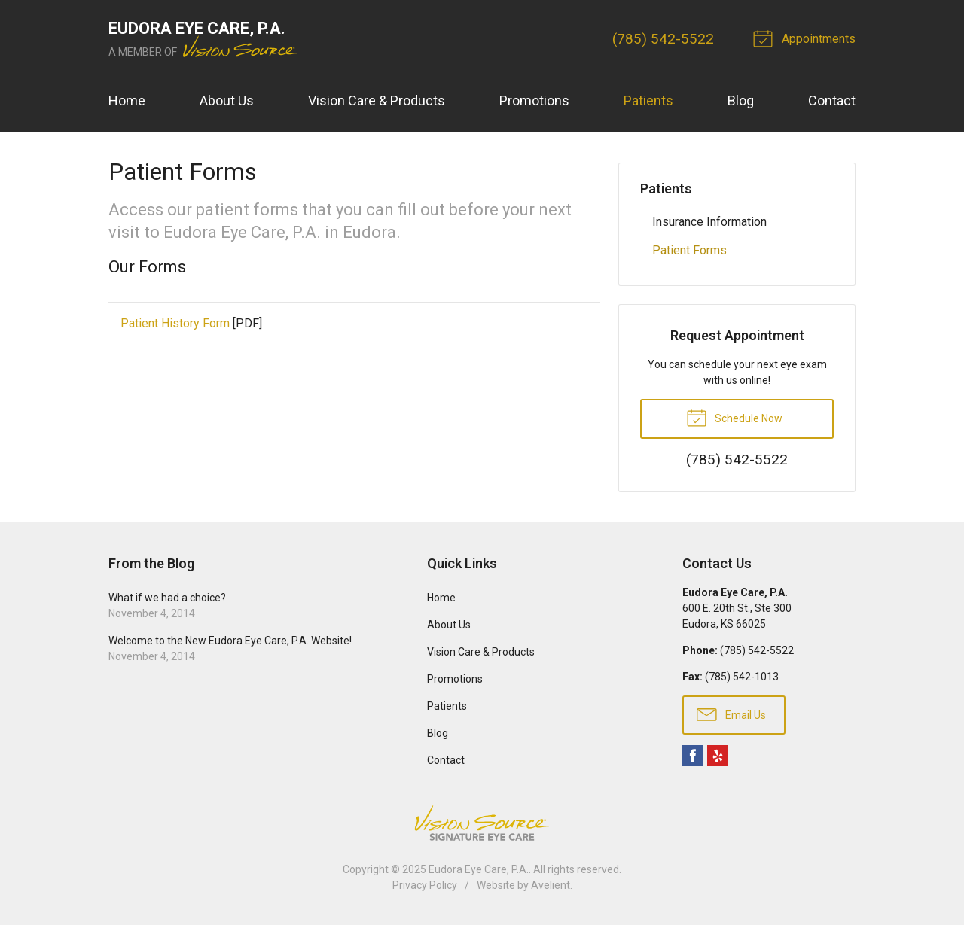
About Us (227, 100)
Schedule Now (734, 417)
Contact (832, 100)
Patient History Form (175, 323)
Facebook (692, 755)
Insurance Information (709, 222)
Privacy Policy (424, 885)
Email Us (731, 713)
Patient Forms (689, 250)
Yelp (717, 755)
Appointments (807, 37)
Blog (741, 100)
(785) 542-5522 (663, 38)
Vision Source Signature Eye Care (482, 823)
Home (126, 100)
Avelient (550, 885)
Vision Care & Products (376, 100)
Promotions (534, 100)
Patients (648, 100)
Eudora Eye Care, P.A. (479, 869)
